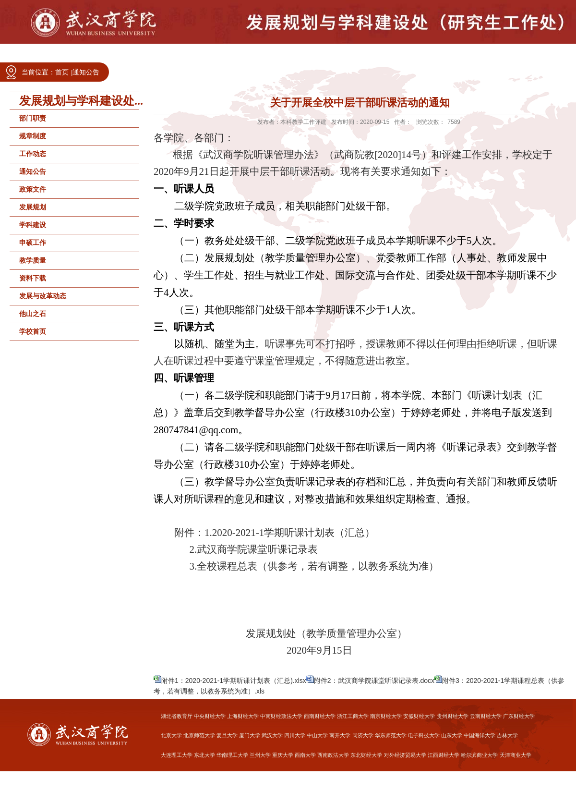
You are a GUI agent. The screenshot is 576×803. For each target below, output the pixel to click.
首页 (62, 72)
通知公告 (85, 72)
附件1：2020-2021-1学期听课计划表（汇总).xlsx (233, 680)
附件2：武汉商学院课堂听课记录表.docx (374, 680)
